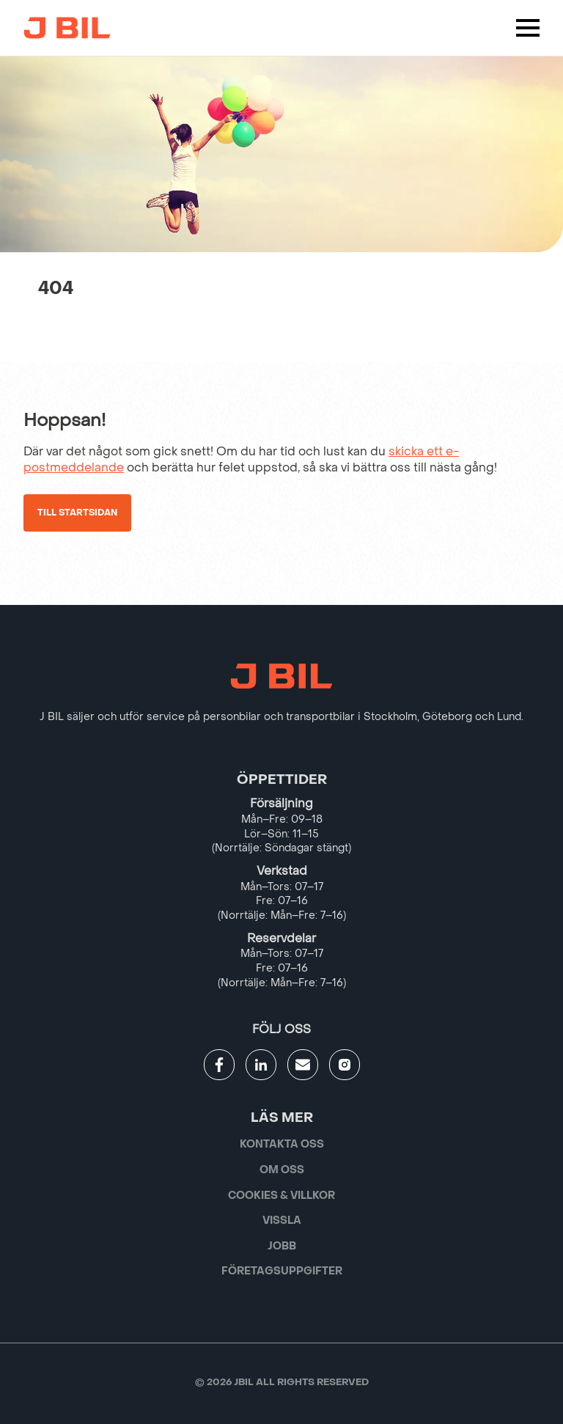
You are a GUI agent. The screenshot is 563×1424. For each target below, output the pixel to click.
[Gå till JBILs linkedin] (261, 1064)
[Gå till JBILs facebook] (219, 1064)
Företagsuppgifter (281, 1271)
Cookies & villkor (281, 1196)
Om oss (282, 1170)
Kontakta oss (282, 1144)
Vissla (281, 1220)
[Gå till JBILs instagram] (344, 1064)
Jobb (282, 1246)
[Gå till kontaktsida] (302, 1064)
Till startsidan (77, 512)
